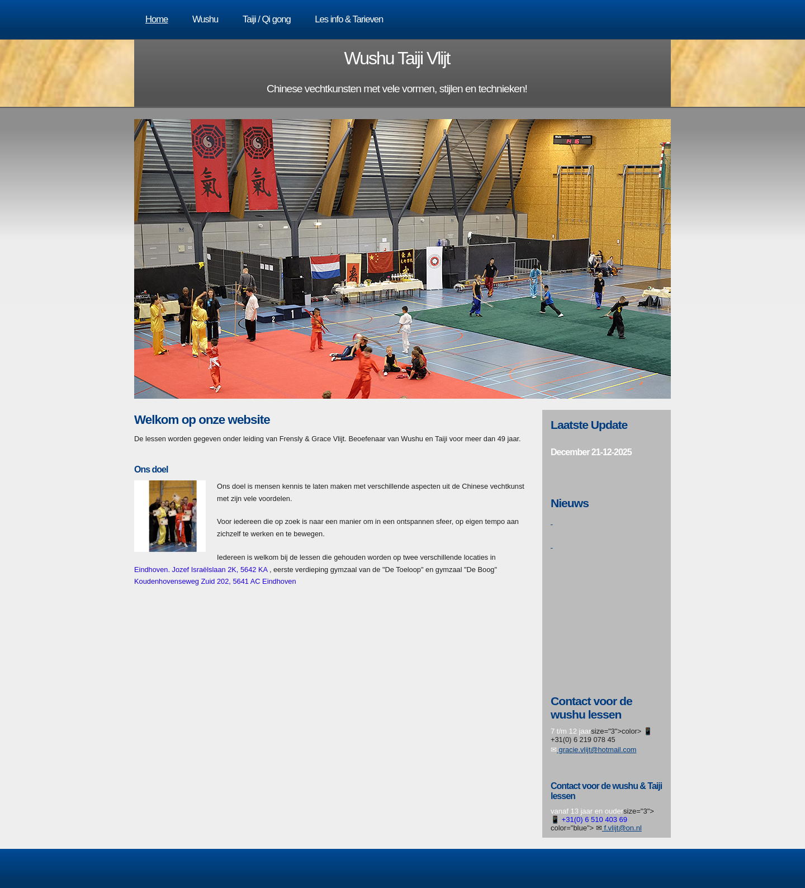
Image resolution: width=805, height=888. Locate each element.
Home (156, 19)
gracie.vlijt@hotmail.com (596, 749)
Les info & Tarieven (349, 19)
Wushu (205, 19)
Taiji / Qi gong (267, 19)
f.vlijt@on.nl (622, 828)
